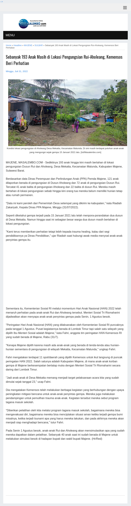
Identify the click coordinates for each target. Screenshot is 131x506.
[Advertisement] (65, 274)
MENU (10, 35)
